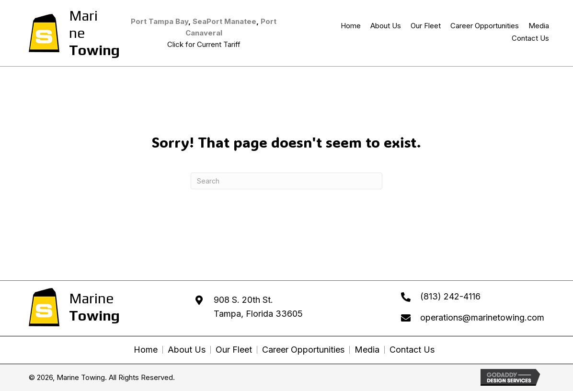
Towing (94, 50)
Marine (83, 24)
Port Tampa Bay (159, 21)
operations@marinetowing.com (482, 317)
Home (146, 350)
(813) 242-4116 (450, 296)
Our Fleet (234, 350)
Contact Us (412, 350)
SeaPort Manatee (224, 21)
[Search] (286, 180)
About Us (187, 350)
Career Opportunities (303, 350)
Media (367, 350)
